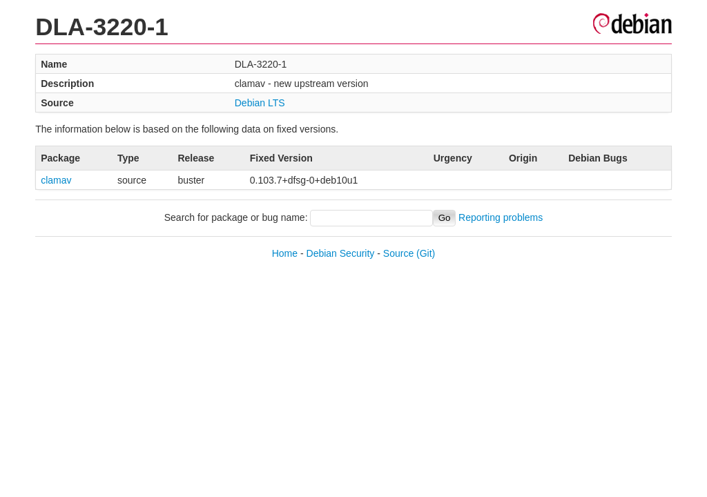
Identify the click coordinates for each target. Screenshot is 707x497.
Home (285, 253)
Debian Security (341, 253)
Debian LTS (260, 102)
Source (398, 253)
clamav (56, 180)
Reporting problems (500, 217)
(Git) (425, 253)
